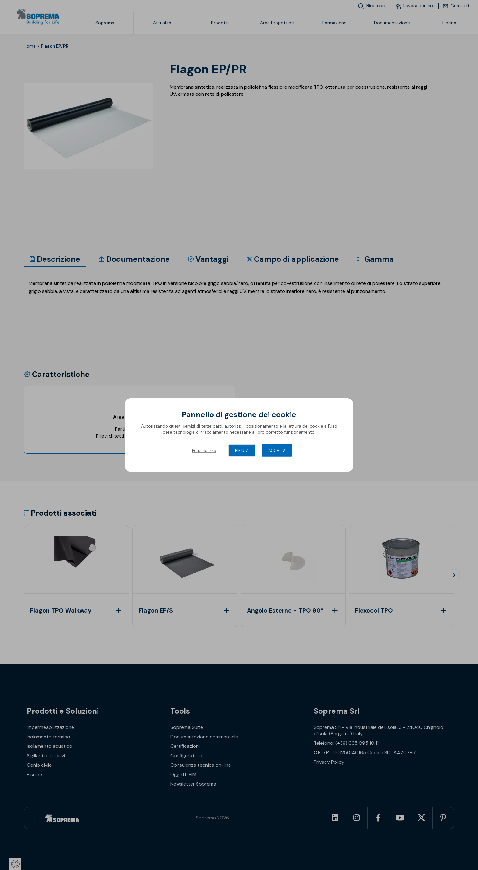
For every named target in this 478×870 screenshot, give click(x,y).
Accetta (277, 450)
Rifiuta (242, 450)
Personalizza (204, 450)
